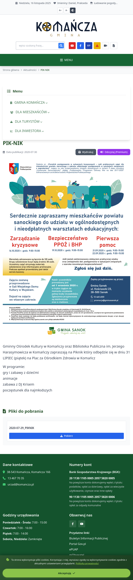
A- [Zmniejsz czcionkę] (66, 10)
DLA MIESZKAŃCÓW (30, 112)
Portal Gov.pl (77, 544)
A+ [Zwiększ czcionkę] (60, 10)
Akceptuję (66, 573)
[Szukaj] (61, 45)
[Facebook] (81, 45)
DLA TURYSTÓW (26, 121)
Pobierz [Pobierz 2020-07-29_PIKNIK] (66, 435)
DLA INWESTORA (27, 130)
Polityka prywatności (87, 563)
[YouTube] (72, 45)
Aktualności (30, 70)
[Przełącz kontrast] (73, 10)
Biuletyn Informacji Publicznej (88, 538)
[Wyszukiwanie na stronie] (40, 45)
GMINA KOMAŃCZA (29, 102)
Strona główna (11, 70)
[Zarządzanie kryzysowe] (97, 45)
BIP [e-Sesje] (89, 45)
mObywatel (76, 555)
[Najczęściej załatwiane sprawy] (106, 45)
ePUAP (73, 549)
